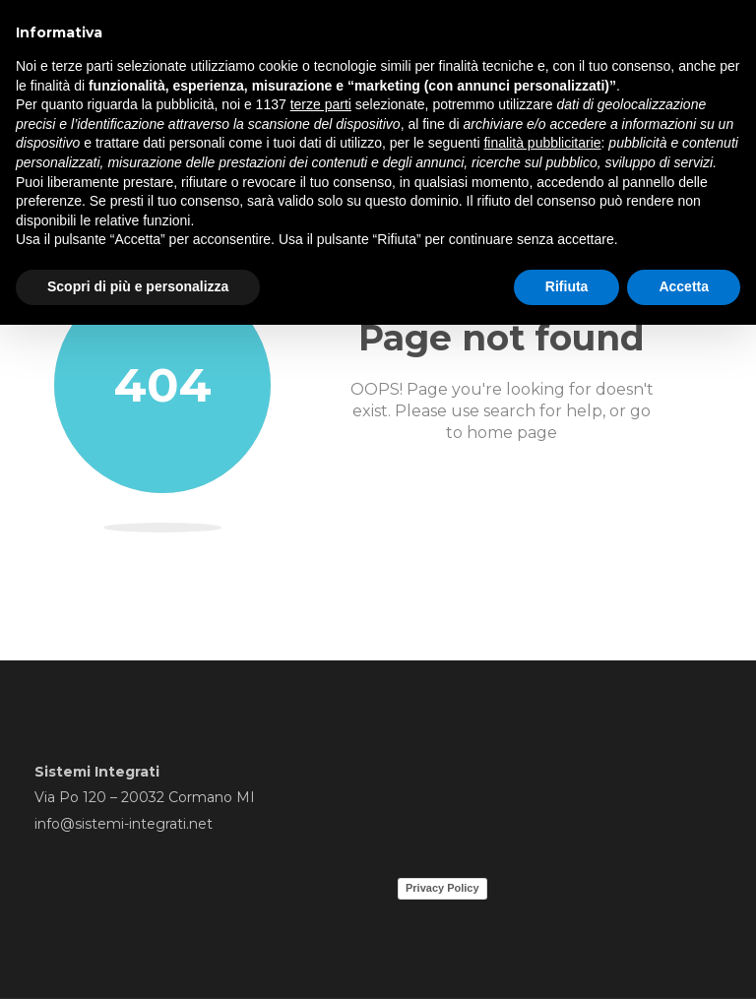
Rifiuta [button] (567, 286)
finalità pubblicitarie (541, 143)
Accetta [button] (684, 286)
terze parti (320, 104)
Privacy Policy (442, 888)
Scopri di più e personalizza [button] (137, 286)
